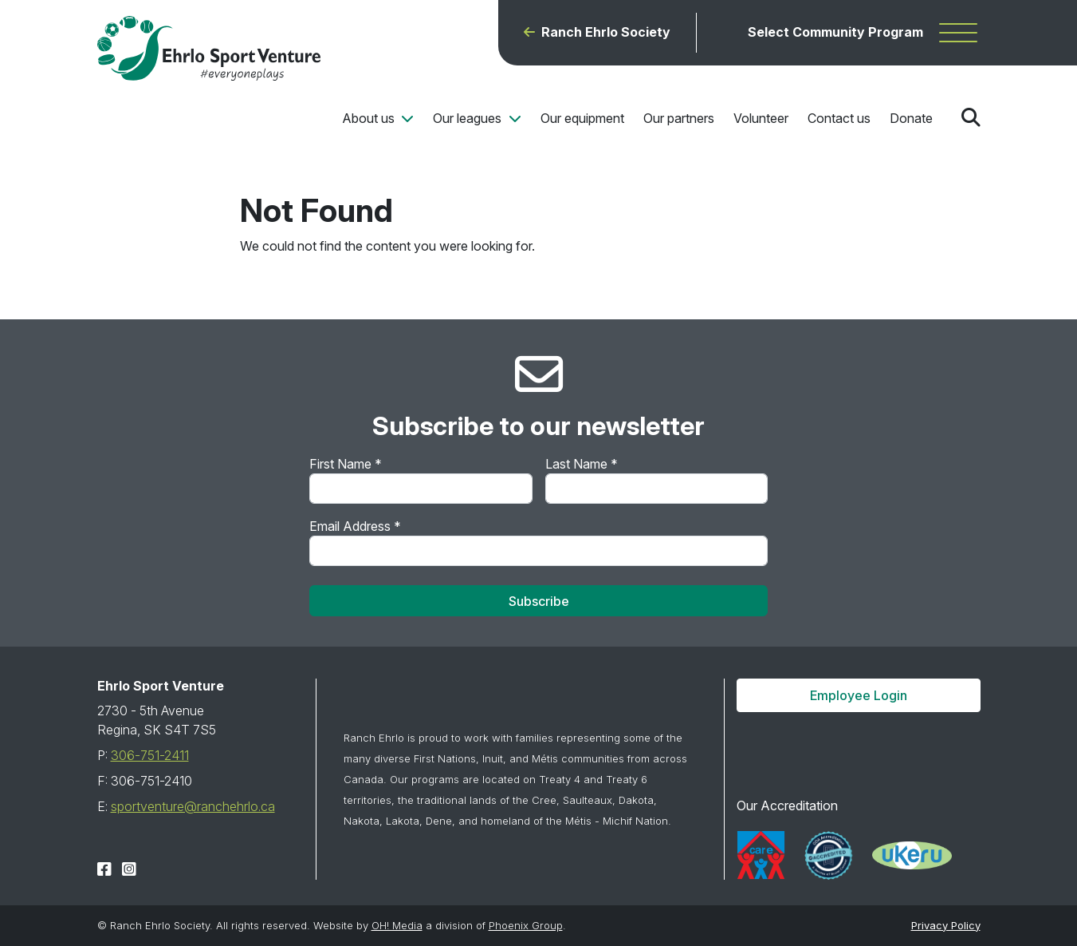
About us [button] (370, 118)
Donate (911, 118)
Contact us (839, 118)
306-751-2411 (150, 755)
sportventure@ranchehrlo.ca (193, 806)
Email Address (355, 526)
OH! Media (397, 925)
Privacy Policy (946, 925)
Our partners (678, 118)
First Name (345, 464)
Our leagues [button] (469, 118)
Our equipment (582, 118)
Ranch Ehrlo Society (605, 32)
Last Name (581, 464)
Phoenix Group (526, 925)
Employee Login (858, 695)
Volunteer (760, 118)
